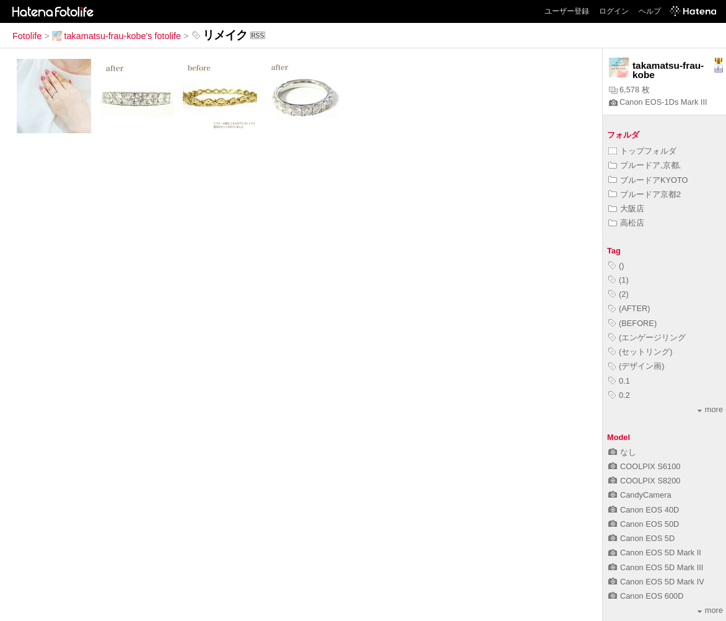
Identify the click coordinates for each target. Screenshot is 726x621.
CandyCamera (639, 495)
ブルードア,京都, (644, 165)
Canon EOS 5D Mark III (655, 567)
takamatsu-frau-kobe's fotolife (116, 36)
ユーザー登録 (566, 11)
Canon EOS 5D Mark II (654, 552)
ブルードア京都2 (644, 194)
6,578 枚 (629, 89)
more (710, 409)
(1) (618, 279)
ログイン (614, 11)
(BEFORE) (632, 323)
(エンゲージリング (647, 337)
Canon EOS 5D (641, 538)
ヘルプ (650, 11)
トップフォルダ (642, 151)
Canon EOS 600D (645, 596)
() (616, 265)
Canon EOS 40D (643, 509)
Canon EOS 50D (643, 524)
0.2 (619, 395)
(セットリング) (640, 351)
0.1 (619, 380)
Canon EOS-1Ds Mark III (658, 102)
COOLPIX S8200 (644, 480)
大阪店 (626, 208)
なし (622, 452)
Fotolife (27, 36)
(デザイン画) (636, 366)
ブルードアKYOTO (648, 180)
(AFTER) (629, 308)
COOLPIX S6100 (644, 466)
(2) (618, 294)
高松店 (626, 222)
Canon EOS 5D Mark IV (656, 581)
